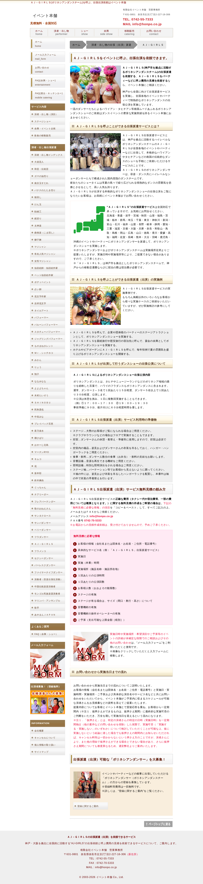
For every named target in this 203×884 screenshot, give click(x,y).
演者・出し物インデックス (48, 155)
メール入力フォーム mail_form (45, 56)
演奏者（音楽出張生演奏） (48, 579)
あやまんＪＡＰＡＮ (45, 614)
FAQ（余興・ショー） (46, 634)
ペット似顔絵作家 (43, 275)
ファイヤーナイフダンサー (48, 572)
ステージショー (42, 121)
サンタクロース (42, 515)
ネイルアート (41, 310)
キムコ (37, 459)
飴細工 (37, 211)
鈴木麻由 (39, 480)
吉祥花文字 (40, 303)
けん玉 (37, 204)
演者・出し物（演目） (46, 114)
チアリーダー (41, 494)
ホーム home (38, 43)
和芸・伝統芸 (41, 169)
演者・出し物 (61, 32)
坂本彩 (37, 473)
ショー (84, 32)
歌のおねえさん (42, 508)
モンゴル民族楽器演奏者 (47, 593)
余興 (106, 32)
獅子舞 (37, 239)
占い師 (37, 289)
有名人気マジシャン (45, 254)
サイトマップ (41, 752)
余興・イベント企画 (45, 128)
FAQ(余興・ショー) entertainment (45, 82)
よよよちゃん (41, 388)
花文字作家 (40, 296)
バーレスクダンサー (45, 565)
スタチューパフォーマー (47, 332)
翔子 (36, 374)
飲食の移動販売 (42, 135)
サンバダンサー (42, 523)
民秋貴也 (39, 409)
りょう (37, 367)
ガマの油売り (41, 176)
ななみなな (40, 381)
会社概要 (39, 730)
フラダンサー (41, 537)
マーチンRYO (41, 452)
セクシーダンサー (43, 558)
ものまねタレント (43, 346)
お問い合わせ (153, 32)
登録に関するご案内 (87, 806)
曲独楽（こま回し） (45, 232)
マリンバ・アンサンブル (47, 600)
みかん (37, 360)
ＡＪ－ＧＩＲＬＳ (43, 544)
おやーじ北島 (41, 445)
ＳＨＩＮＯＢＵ (42, 402)
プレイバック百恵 (43, 423)
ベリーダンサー (42, 530)
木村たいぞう (41, 395)
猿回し (37, 197)
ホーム (39, 32)
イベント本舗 (45, 15)
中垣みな (39, 416)
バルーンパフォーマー (46, 324)
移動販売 (129, 32)
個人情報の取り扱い (45, 745)
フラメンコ (40, 551)
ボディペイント (42, 282)
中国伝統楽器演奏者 (45, 586)
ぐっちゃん (40, 487)
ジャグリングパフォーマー (48, 339)
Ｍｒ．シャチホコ (43, 353)
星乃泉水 (39, 431)
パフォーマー (41, 317)
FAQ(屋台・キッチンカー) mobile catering (49, 95)
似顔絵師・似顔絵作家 (46, 268)
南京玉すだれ (41, 183)
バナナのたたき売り (45, 190)
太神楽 (37, 225)
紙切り (37, 218)
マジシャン (40, 246)
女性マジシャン (42, 261)
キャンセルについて (45, 737)
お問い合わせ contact (42, 69)
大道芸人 (39, 162)
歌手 (36, 607)
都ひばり (39, 438)
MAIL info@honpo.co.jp (142, 24)
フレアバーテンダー (45, 501)
